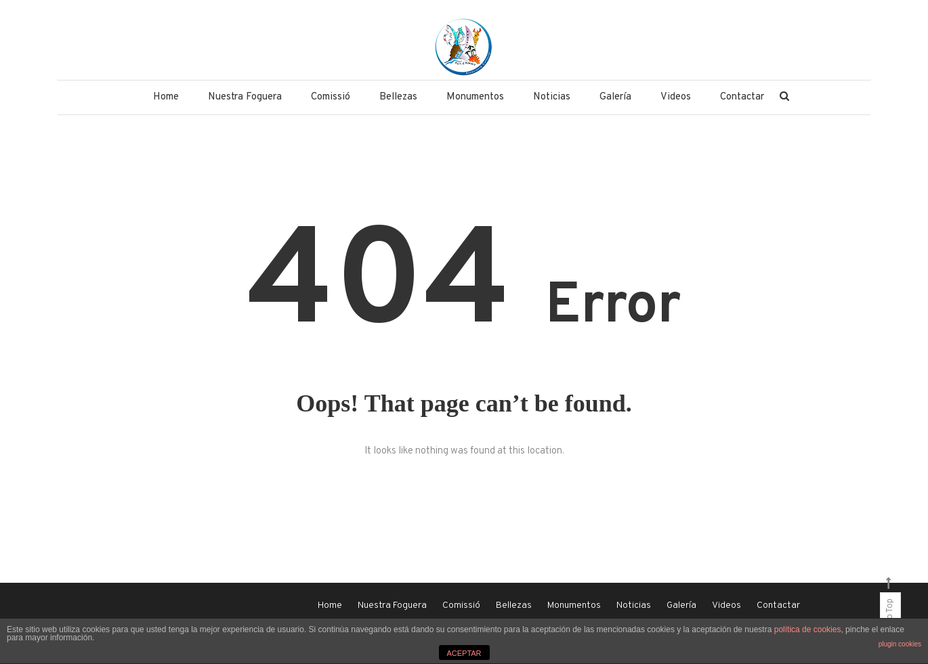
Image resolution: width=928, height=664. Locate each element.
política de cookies (807, 629)
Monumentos (475, 97)
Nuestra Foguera (245, 97)
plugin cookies (900, 644)
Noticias (551, 97)
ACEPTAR (463, 653)
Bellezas (398, 97)
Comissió (330, 97)
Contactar (742, 97)
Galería (615, 97)
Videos (675, 97)
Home (166, 97)
